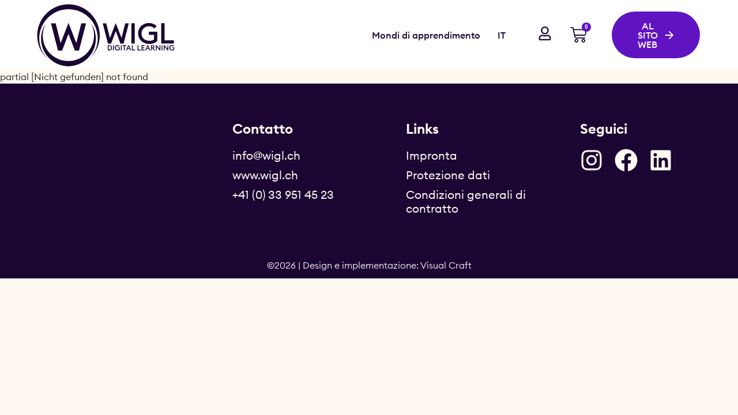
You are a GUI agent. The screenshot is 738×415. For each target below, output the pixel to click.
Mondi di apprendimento (426, 35)
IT (502, 35)
